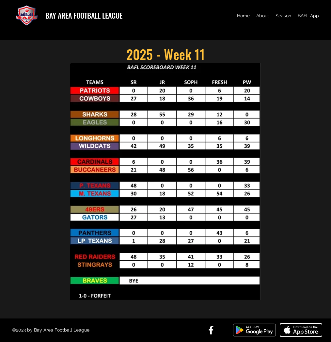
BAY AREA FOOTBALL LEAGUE (83, 15)
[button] (262, 16)
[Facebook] (211, 330)
